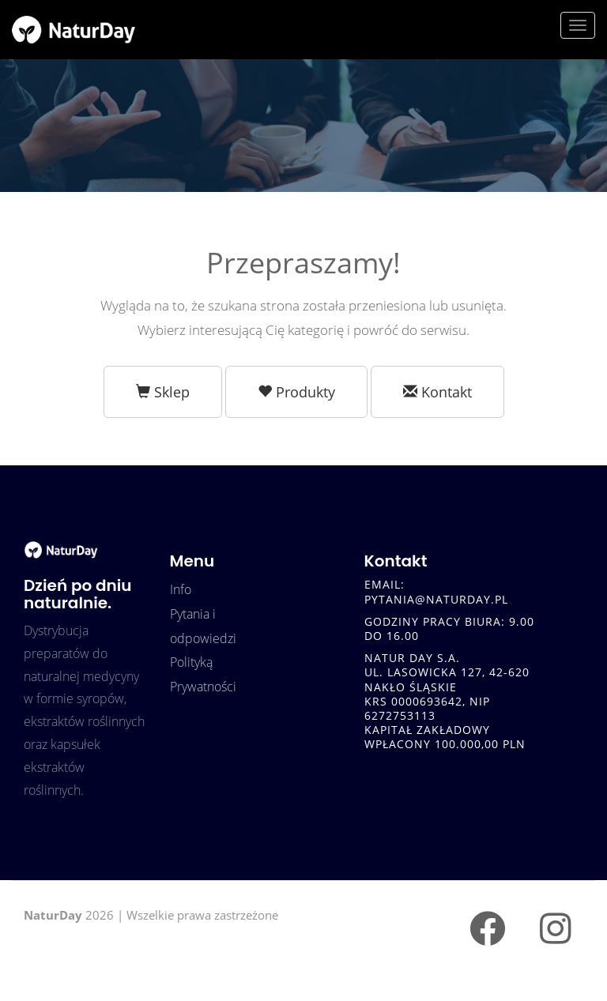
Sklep (163, 391)
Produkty (296, 391)
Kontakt (437, 391)
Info (180, 589)
